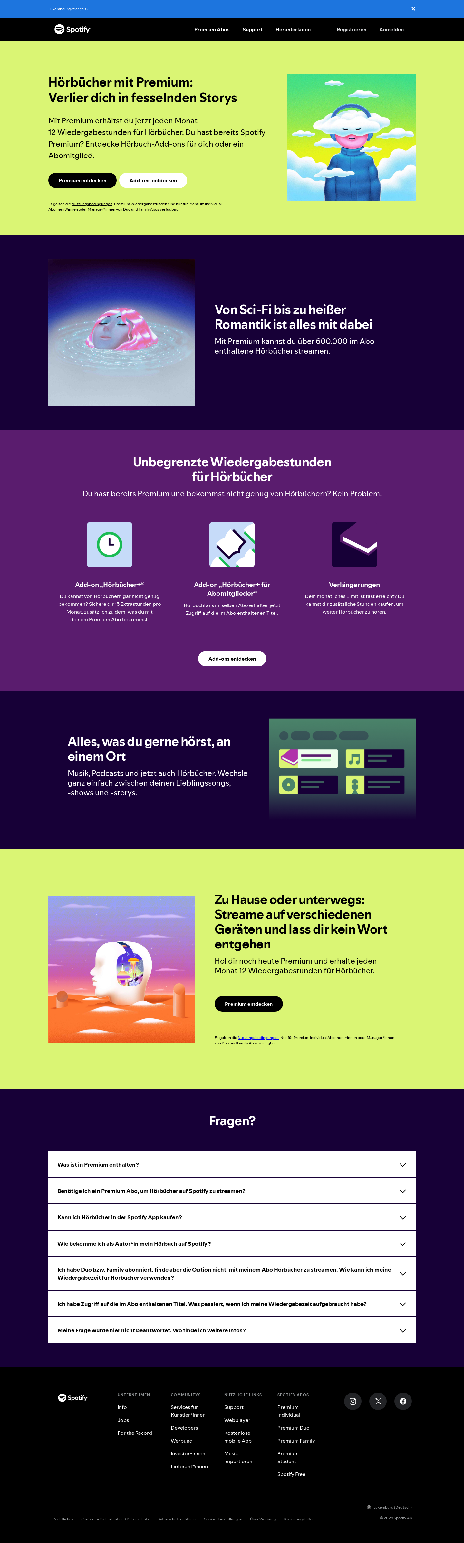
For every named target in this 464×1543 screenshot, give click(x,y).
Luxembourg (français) (68, 9)
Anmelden (391, 29)
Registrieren (351, 29)
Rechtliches (63, 1519)
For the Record (135, 1432)
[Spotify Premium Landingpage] (82, 180)
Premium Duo (293, 1427)
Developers (184, 1427)
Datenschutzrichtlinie (176, 1519)
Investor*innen (188, 1453)
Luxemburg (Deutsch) (389, 1507)
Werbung (182, 1440)
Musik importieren (238, 1457)
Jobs (123, 1420)
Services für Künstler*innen (188, 1411)
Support (253, 29)
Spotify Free (291, 1474)
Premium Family (296, 1440)
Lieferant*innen (189, 1466)
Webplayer (237, 1420)
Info (122, 1407)
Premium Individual (288, 1411)
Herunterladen (293, 29)
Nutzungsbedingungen (92, 203)
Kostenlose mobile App (238, 1436)
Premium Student (288, 1457)
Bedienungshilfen (299, 1519)
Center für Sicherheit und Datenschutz (115, 1519)
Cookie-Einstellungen (223, 1519)
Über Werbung (263, 1519)
